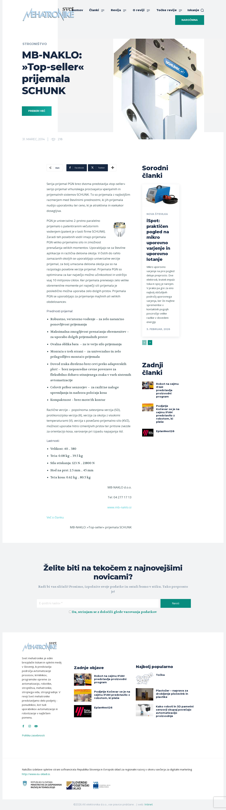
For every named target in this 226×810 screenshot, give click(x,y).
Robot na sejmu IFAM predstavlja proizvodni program (167, 390)
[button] (196, 10)
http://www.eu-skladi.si (36, 774)
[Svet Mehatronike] (48, 14)
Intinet (148, 804)
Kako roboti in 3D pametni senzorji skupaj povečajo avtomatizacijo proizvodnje (175, 711)
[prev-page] (144, 342)
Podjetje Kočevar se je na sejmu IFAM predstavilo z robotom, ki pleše (167, 413)
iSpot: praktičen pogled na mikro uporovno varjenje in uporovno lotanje (158, 240)
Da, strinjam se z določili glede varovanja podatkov (114, 612)
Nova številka (157, 214)
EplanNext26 (165, 431)
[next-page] (150, 342)
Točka (160, 675)
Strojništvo (34, 44)
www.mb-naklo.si (119, 507)
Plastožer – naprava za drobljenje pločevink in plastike (172, 694)
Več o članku (55, 517)
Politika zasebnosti (33, 735)
